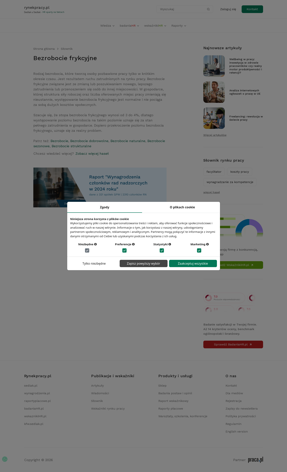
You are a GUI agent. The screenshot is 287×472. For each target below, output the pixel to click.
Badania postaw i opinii (175, 393)
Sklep (162, 385)
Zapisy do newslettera (242, 408)
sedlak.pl (30, 385)
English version (237, 431)
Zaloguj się (228, 9)
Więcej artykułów (214, 135)
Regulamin (233, 424)
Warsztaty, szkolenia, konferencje (182, 416)
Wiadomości (100, 393)
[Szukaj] (208, 9)
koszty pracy (239, 171)
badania (130, 25)
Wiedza (107, 25)
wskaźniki (155, 25)
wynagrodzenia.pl (37, 393)
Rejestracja (234, 401)
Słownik (67, 49)
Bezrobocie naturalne (127, 141)
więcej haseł (211, 192)
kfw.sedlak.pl (33, 424)
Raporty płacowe (170, 408)
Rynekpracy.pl (38, 376)
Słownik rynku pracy (223, 160)
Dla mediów (234, 393)
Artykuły (97, 385)
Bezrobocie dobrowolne (89, 141)
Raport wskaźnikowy (173, 401)
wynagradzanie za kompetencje (230, 182)
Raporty (179, 25)
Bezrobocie (59, 141)
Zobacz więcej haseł (92, 153)
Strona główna (44, 49)
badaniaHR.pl (34, 408)
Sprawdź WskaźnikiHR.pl (233, 265)
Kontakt (252, 9)
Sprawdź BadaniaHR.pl (233, 344)
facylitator (214, 171)
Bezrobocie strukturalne (71, 146)
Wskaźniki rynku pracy (108, 408)
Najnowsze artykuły (222, 48)
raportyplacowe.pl (37, 401)
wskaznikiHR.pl (35, 416)
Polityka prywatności (241, 416)
